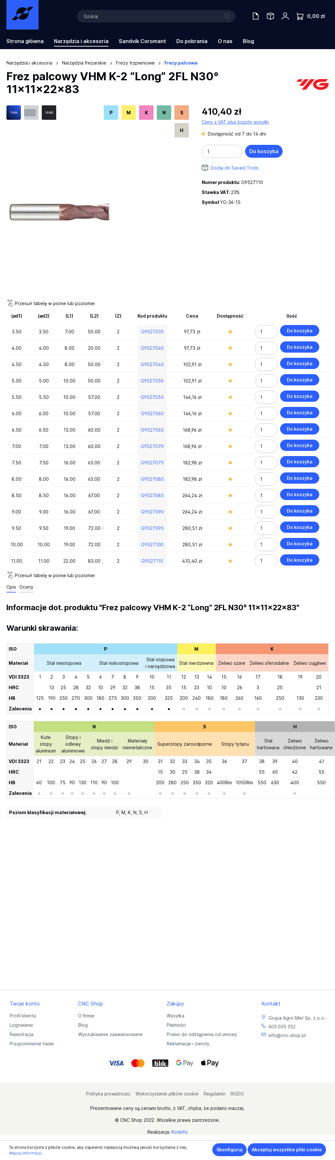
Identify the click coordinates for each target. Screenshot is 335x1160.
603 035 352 (282, 1026)
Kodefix (180, 1132)
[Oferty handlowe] (255, 16)
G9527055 (152, 397)
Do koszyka (263, 151)
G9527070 (152, 446)
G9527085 (152, 495)
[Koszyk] (311, 16)
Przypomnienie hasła (32, 1043)
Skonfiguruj (229, 1149)
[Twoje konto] (285, 16)
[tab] (11, 587)
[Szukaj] (156, 16)
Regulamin (214, 1093)
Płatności (176, 1025)
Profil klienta (23, 1015)
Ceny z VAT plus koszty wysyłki (235, 122)
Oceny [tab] (26, 587)
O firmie (86, 1015)
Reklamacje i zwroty (188, 1043)
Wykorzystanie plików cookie (167, 1093)
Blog (83, 1025)
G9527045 (152, 364)
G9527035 (152, 331)
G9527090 (152, 511)
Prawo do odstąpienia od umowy (202, 1034)
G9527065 (152, 430)
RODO (237, 1093)
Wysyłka (175, 1015)
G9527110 (152, 561)
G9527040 (152, 348)
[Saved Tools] (270, 16)
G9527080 (152, 479)
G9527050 (152, 380)
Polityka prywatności (108, 1093)
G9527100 (152, 544)
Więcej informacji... (26, 1153)
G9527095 (152, 528)
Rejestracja (21, 1034)
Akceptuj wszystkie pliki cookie (287, 1149)
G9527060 (152, 413)
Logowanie (21, 1025)
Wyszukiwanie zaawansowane (110, 1034)
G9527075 (152, 462)
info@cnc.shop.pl (287, 1035)
